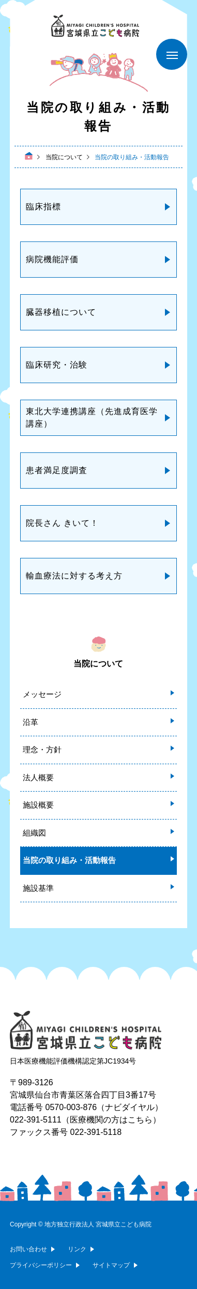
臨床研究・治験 (56, 364)
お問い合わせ (28, 1249)
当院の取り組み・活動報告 (69, 860)
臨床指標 (43, 206)
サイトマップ (111, 1265)
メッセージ (42, 694)
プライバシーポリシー (41, 1265)
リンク (77, 1249)
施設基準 (38, 888)
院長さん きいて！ (62, 523)
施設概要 (38, 804)
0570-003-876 (71, 1107)
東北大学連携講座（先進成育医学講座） (92, 417)
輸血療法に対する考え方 (74, 575)
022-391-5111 (36, 1119)
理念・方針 (42, 749)
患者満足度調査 (56, 470)
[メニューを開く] (171, 54)
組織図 (34, 832)
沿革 (30, 722)
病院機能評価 (52, 259)
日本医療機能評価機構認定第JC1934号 (73, 1061)
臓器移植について (61, 312)
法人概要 (38, 777)
